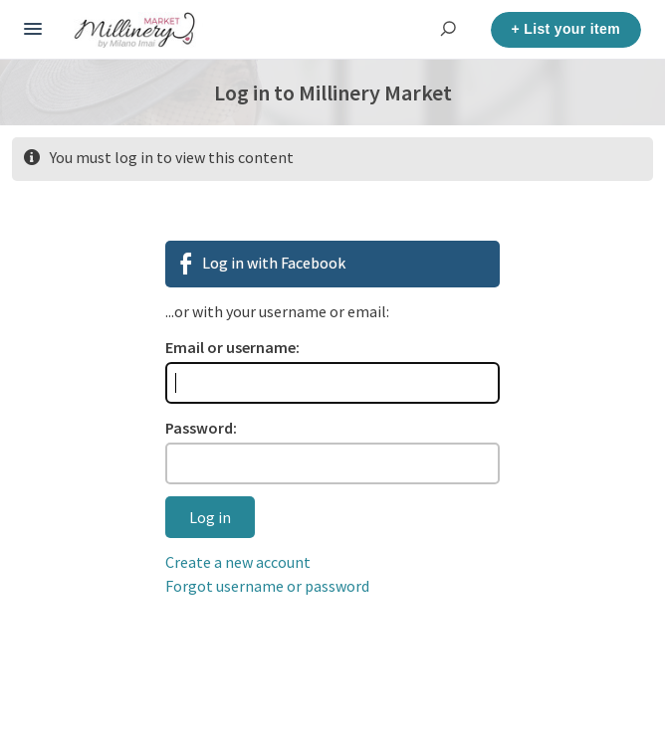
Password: (201, 428)
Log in (210, 517)
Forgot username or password (267, 586)
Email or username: (232, 347)
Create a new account (238, 562)
